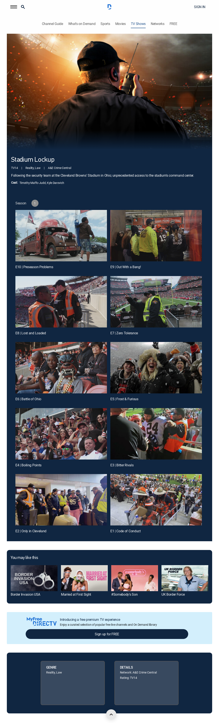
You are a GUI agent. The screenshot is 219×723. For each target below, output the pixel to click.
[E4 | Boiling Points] (61, 434)
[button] (13, 6)
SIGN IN (199, 6)
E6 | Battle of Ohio (28, 399)
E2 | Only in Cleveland (30, 531)
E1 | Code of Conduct (125, 531)
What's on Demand (82, 24)
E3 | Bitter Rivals (121, 465)
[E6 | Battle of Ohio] (61, 367)
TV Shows (138, 24)
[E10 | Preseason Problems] (61, 235)
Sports (105, 24)
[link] (34, 578)
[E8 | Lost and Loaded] (61, 301)
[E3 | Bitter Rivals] (156, 434)
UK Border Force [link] (173, 594)
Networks (157, 24)
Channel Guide (52, 24)
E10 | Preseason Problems (34, 267)
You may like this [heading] (24, 558)
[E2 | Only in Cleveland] (61, 499)
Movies (120, 24)
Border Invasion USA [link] (25, 594)
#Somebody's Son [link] (124, 594)
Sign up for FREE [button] (107, 634)
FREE (173, 24)
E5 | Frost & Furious (124, 399)
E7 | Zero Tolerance (124, 333)
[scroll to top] (111, 714)
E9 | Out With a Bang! (125, 267)
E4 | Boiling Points (28, 465)
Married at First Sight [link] (76, 594)
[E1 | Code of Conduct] (156, 499)
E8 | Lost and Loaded (30, 333)
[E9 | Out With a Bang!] (156, 235)
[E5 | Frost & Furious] (156, 367)
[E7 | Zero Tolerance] (156, 301)
